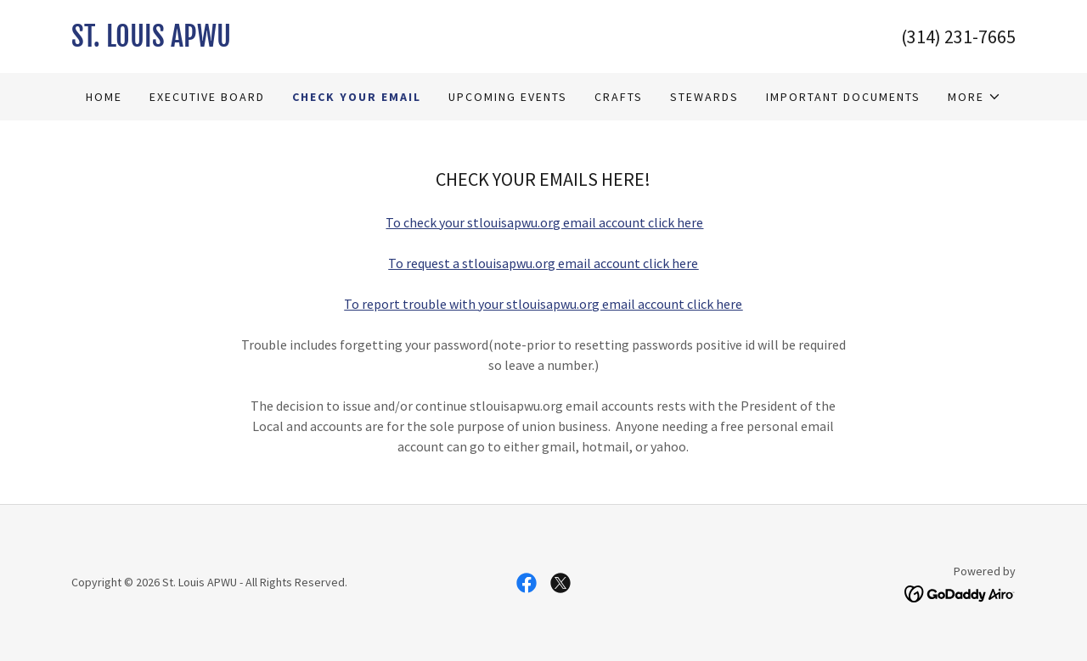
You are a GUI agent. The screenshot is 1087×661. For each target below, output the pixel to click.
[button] (974, 97)
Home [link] (104, 96)
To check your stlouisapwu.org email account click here (544, 222)
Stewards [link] (704, 96)
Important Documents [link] (843, 96)
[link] (307, 41)
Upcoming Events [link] (507, 96)
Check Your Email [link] (356, 96)
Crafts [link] (618, 96)
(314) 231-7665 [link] (958, 36)
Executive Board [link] (207, 96)
